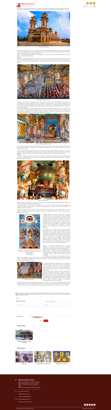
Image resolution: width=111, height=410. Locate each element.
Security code (20, 316)
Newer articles (21, 325)
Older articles (21, 348)
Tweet (17, 298)
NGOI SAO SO (92, 408)
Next (69, 357)
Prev (17, 357)
